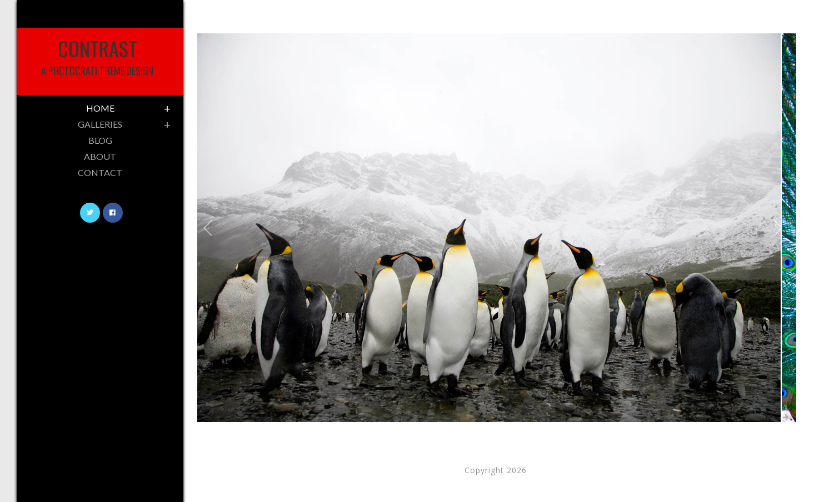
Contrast (97, 55)
